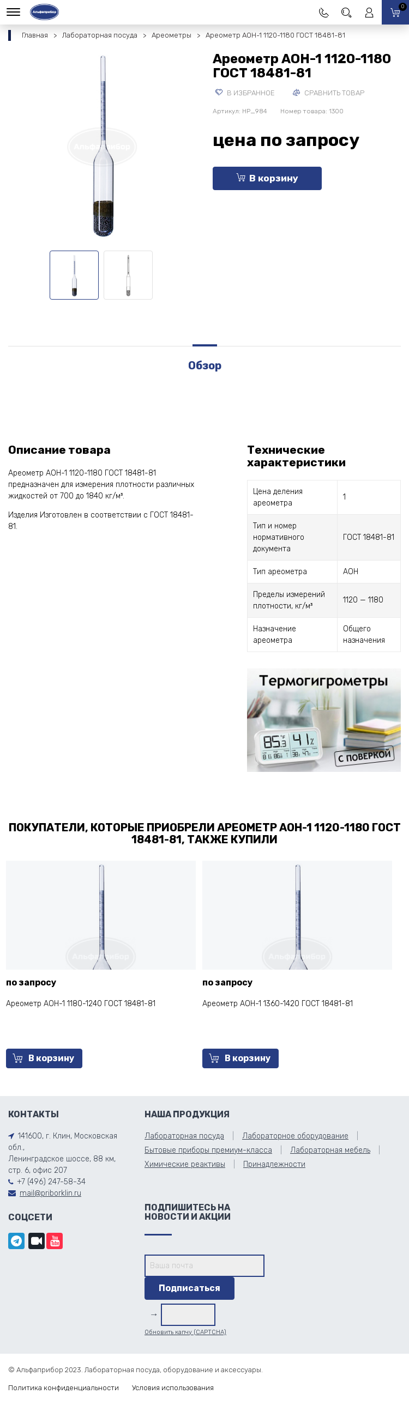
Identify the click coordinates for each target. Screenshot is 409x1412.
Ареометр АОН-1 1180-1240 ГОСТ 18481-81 (80, 1003)
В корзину (267, 178)
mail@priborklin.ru (50, 1193)
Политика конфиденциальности (63, 1388)
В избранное (245, 93)
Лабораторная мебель (330, 1150)
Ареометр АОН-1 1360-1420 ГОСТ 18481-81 (277, 1003)
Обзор (204, 365)
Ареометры (171, 35)
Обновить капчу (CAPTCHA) (185, 1332)
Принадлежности (274, 1164)
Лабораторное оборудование (295, 1136)
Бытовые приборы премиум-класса (208, 1150)
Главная (35, 35)
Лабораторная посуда (99, 35)
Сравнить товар (328, 93)
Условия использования (173, 1388)
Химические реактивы (185, 1164)
